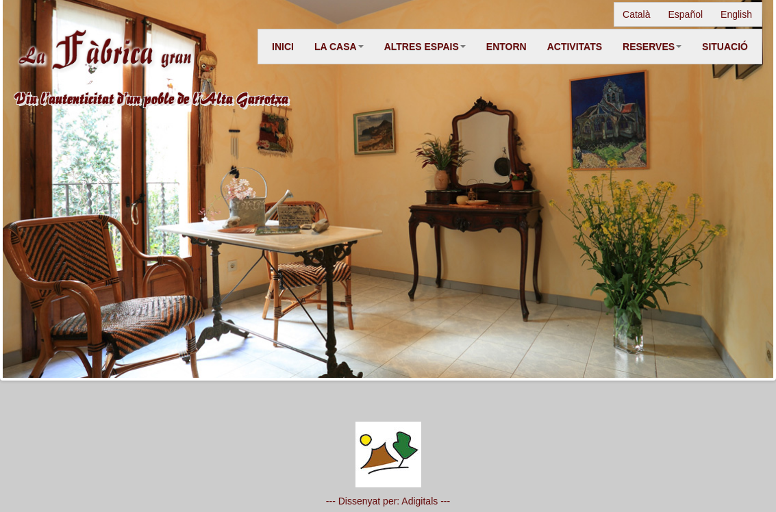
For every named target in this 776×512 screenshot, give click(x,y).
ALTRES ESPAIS (425, 46)
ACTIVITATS (574, 46)
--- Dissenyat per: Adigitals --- (388, 501)
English (736, 14)
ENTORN (506, 46)
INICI (283, 46)
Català (636, 14)
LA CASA (339, 46)
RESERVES (652, 46)
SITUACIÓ (725, 46)
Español (685, 14)
